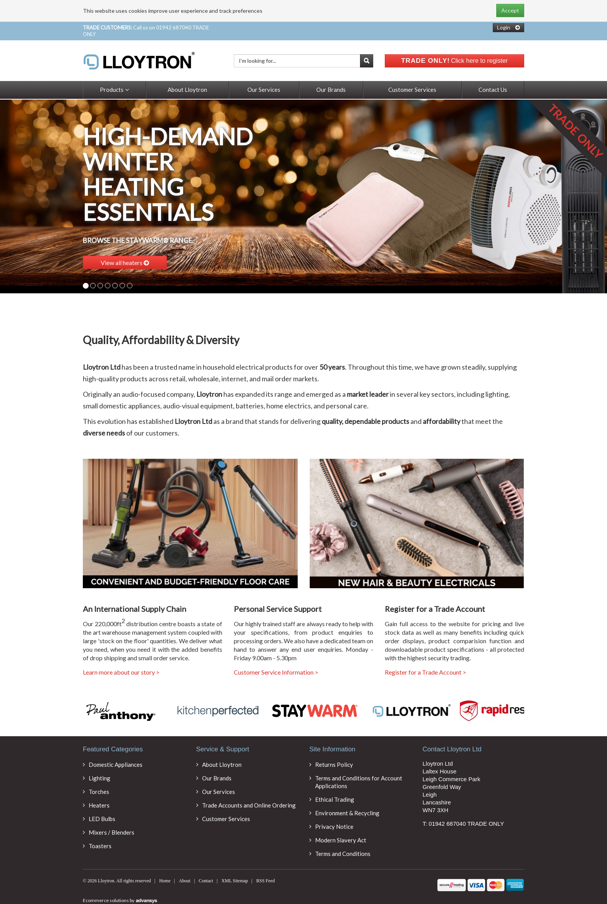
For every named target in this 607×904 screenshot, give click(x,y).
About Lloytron (187, 89)
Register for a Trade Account (425, 672)
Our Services (263, 89)
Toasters (100, 845)
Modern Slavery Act (340, 840)
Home (164, 880)
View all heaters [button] (125, 262)
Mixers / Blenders (111, 832)
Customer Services (412, 89)
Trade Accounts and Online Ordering (249, 805)
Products (114, 89)
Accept (510, 10)
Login (503, 27)
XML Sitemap (234, 880)
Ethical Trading (334, 799)
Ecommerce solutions (106, 900)
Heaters (99, 805)
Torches (99, 791)
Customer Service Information (276, 672)
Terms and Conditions (342, 853)
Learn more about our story (121, 672)
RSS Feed (265, 880)
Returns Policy (334, 764)
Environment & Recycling (347, 812)
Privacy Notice (334, 826)
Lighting (99, 778)
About (184, 880)
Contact (206, 880)
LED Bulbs (102, 818)
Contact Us (492, 89)
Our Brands (331, 89)
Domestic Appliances (115, 764)
